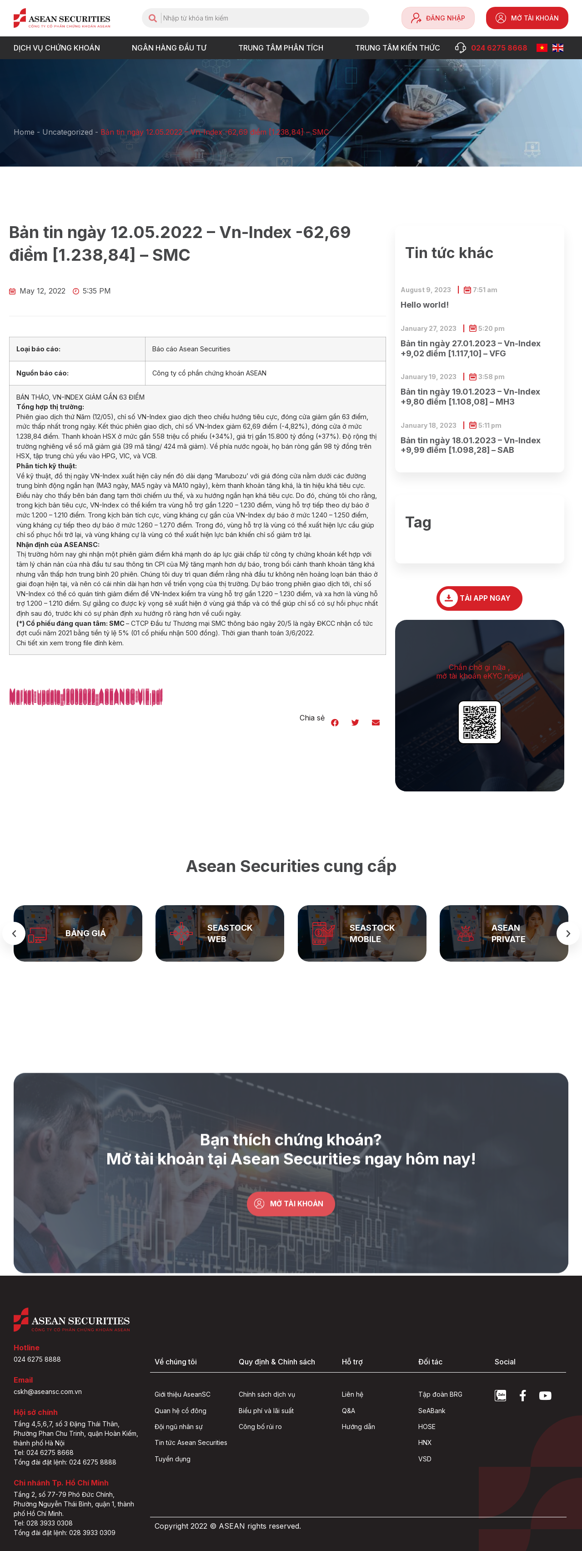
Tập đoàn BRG (440, 1394)
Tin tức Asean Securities (191, 1442)
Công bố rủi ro (260, 1426)
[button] (335, 722)
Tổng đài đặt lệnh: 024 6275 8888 (65, 1462)
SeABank (432, 1410)
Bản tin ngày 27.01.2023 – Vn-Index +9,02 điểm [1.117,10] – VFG (471, 348)
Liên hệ (352, 1394)
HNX (425, 1442)
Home (24, 132)
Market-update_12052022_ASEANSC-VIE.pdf (86, 702)
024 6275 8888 (37, 1359)
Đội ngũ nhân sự (179, 1426)
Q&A (348, 1410)
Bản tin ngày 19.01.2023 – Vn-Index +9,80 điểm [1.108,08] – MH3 (470, 396)
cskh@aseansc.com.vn (48, 1391)
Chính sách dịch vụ (267, 1394)
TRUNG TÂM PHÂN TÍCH (283, 47)
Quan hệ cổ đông (180, 1410)
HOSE (427, 1426)
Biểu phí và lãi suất (266, 1410)
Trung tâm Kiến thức (400, 47)
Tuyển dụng (173, 1459)
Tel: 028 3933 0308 (43, 1523)
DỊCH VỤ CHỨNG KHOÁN (59, 47)
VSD (424, 1459)
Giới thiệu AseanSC (183, 1394)
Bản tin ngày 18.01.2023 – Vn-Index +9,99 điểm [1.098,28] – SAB (471, 445)
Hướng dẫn (358, 1426)
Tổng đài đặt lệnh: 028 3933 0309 (64, 1532)
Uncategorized (67, 132)
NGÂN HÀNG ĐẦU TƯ (171, 47)
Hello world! (425, 304)
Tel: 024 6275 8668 (44, 1452)
